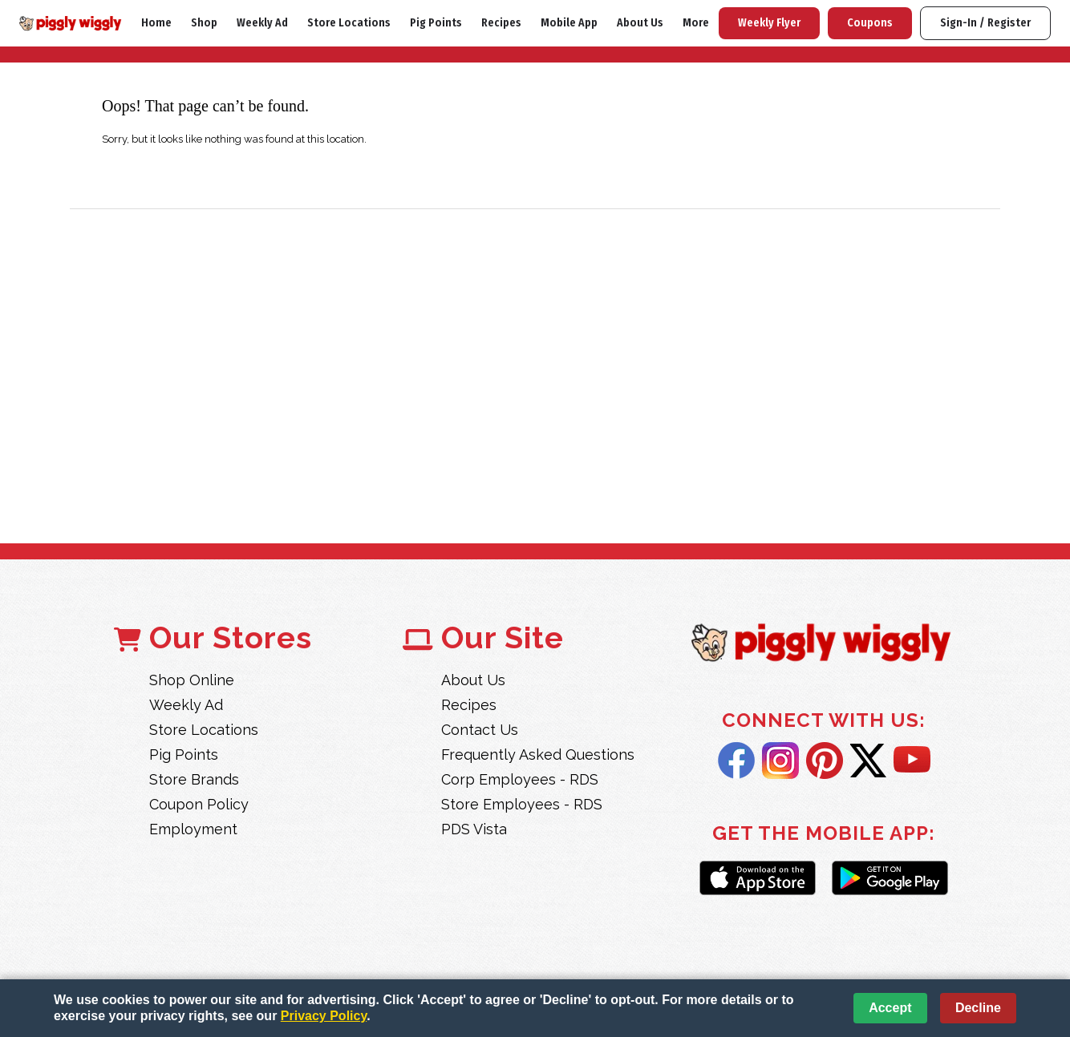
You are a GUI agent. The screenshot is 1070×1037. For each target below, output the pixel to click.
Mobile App (569, 23)
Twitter (868, 760)
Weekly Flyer (769, 23)
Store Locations (349, 23)
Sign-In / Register (985, 23)
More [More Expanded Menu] (696, 23)
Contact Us (479, 729)
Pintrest (824, 760)
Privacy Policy (324, 1016)
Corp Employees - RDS (519, 779)
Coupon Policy (199, 804)
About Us (640, 23)
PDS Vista (474, 829)
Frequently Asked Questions (537, 754)
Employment (193, 829)
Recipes (501, 23)
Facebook (736, 760)
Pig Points (436, 23)
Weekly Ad (262, 23)
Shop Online (191, 680)
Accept (890, 1008)
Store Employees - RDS (521, 804)
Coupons (870, 23)
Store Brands (194, 779)
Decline (978, 1008)
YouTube (912, 760)
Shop (204, 23)
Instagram (780, 760)
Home (156, 23)
